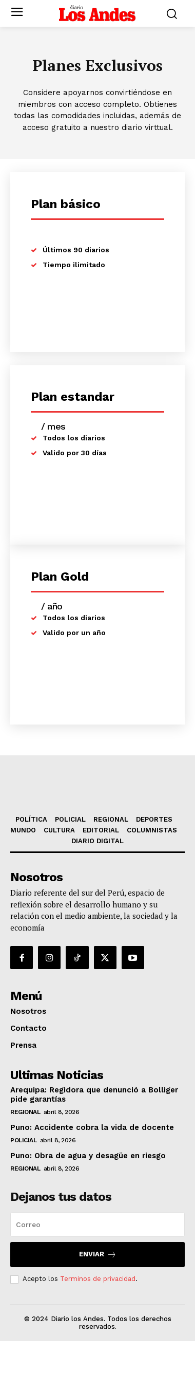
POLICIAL (23, 1190)
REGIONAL (25, 1162)
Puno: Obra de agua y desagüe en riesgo (88, 1206)
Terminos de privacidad (97, 1329)
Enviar (97, 1305)
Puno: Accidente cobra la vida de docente (92, 1177)
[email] (97, 1275)
